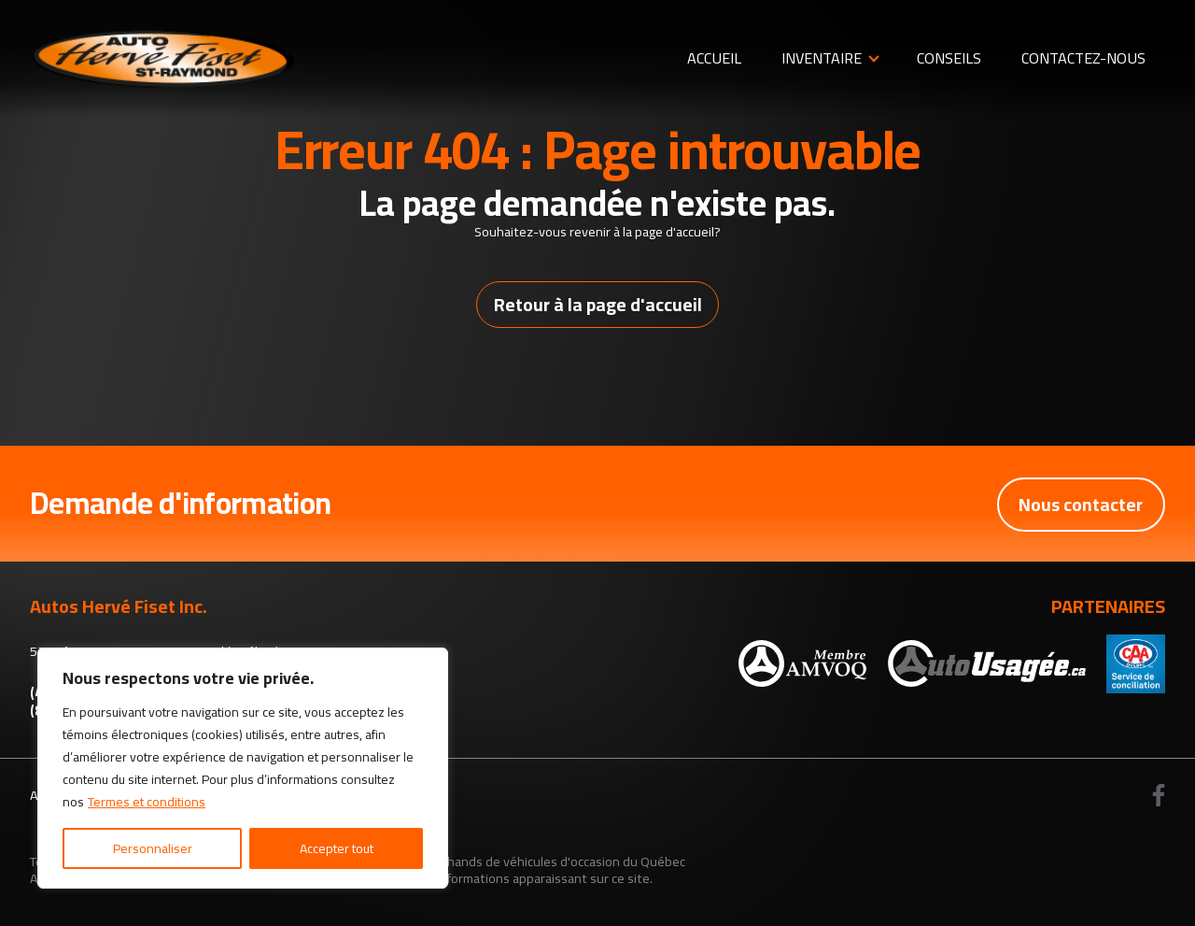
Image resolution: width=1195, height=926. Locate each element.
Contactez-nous (1083, 58)
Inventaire (821, 58)
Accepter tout (336, 848)
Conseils (949, 58)
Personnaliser (152, 848)
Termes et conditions (146, 802)
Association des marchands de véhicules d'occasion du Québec (505, 861)
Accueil (714, 58)
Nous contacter (1080, 504)
